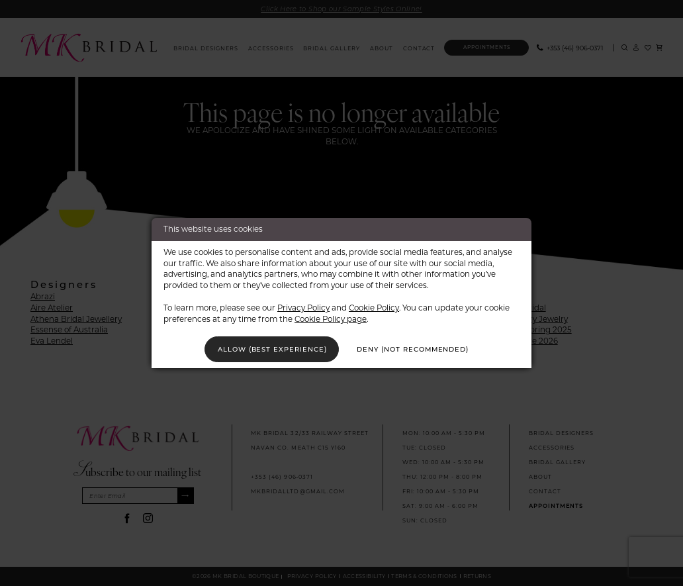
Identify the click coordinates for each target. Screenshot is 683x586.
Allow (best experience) (270, 349)
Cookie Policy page (331, 318)
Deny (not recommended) (415, 349)
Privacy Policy (303, 307)
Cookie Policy (374, 307)
